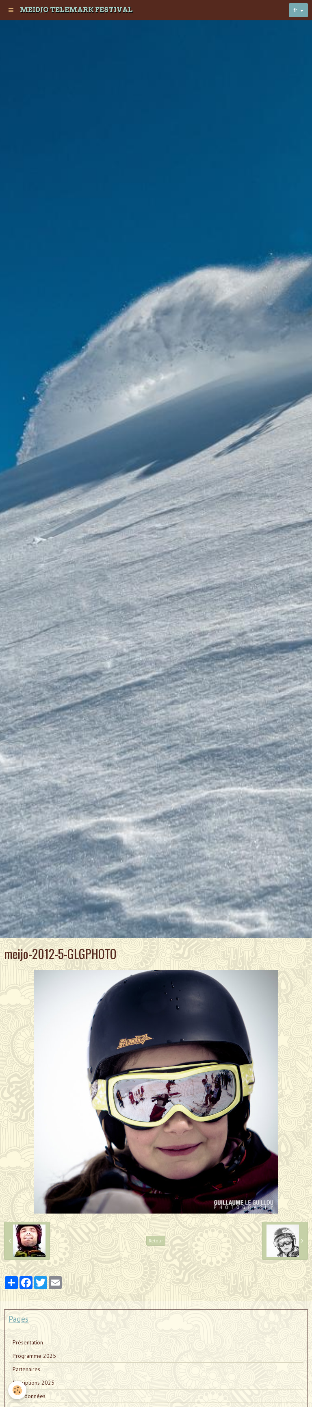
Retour (156, 1241)
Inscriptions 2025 (33, 1382)
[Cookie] (17, 1390)
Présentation (28, 1342)
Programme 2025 (34, 1355)
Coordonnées (29, 1396)
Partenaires (26, 1369)
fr (295, 10)
